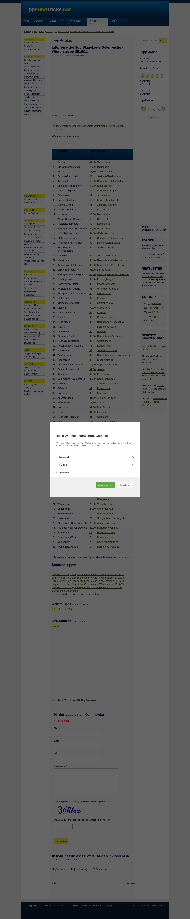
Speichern (124, 485)
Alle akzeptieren (105, 485)
